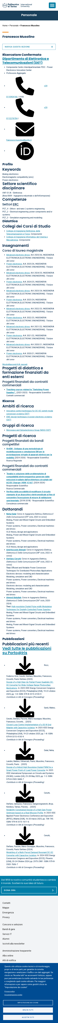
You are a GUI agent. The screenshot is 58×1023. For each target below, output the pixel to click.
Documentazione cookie (13, 995)
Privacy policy (9, 991)
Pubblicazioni (13, 639)
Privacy (6, 917)
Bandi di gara (8, 929)
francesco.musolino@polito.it (18, 140)
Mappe (5, 907)
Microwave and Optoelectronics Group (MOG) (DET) (28, 430)
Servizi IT (7, 934)
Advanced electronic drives (18, 255)
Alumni (5, 938)
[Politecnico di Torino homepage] (17, 5)
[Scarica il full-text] (25, 665)
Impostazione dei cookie (28, 1003)
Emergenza (8, 912)
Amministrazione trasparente (16, 950)
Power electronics (14, 264)
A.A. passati (14, 364)
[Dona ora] (29, 890)
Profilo (7, 164)
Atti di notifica (9, 960)
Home (5, 25)
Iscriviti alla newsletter (13, 943)
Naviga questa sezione (29, 47)
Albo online (7, 955)
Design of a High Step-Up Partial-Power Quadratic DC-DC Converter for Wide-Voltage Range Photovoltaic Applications (30, 685)
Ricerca (8, 401)
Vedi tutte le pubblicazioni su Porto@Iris (26, 650)
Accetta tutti (28, 1017)
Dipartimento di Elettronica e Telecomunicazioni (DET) (25, 61)
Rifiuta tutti (28, 1010)
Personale (14, 25)
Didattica (10, 221)
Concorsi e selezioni (12, 924)
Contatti (6, 903)
